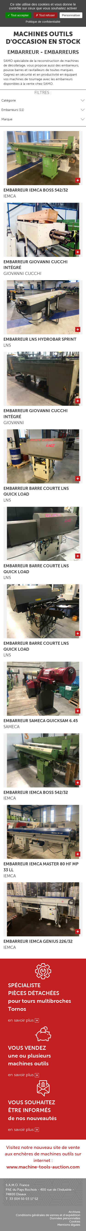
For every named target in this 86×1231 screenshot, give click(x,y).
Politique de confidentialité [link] (43, 21)
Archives (74, 1212)
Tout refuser (45, 15)
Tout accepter (18, 15)
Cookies (74, 1221)
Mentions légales (68, 1224)
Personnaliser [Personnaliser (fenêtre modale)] (71, 15)
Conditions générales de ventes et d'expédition (48, 1215)
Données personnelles (65, 1218)
